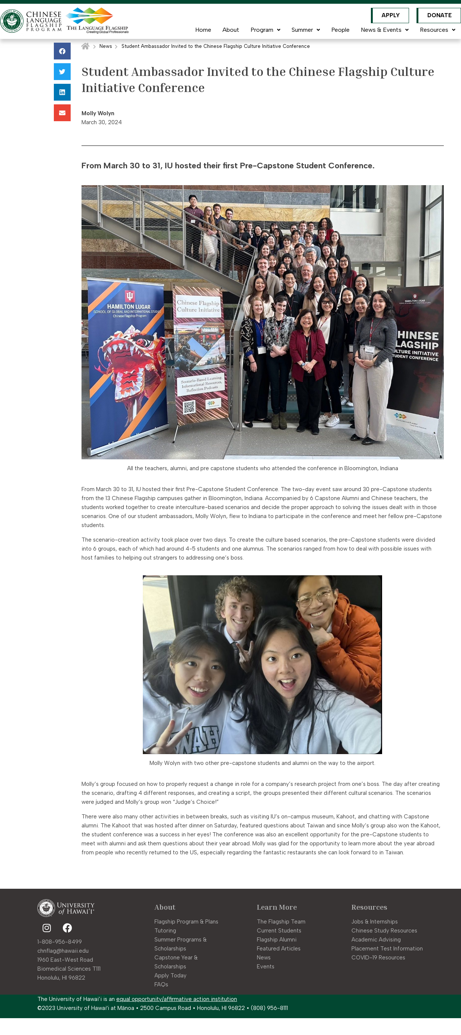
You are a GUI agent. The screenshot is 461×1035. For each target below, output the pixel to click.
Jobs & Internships (374, 921)
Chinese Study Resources (384, 930)
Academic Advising (376, 939)
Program (265, 29)
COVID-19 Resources (378, 957)
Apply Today (170, 975)
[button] (62, 51)
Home (203, 29)
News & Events (385, 29)
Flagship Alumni (276, 939)
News (105, 46)
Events (265, 966)
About (230, 29)
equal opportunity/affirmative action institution (176, 999)
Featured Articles (279, 948)
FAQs (161, 984)
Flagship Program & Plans (186, 921)
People (340, 29)
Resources (437, 29)
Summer (306, 29)
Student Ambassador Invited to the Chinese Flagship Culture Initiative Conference (216, 46)
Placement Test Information (387, 948)
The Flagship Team (281, 921)
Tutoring (165, 930)
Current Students (279, 930)
